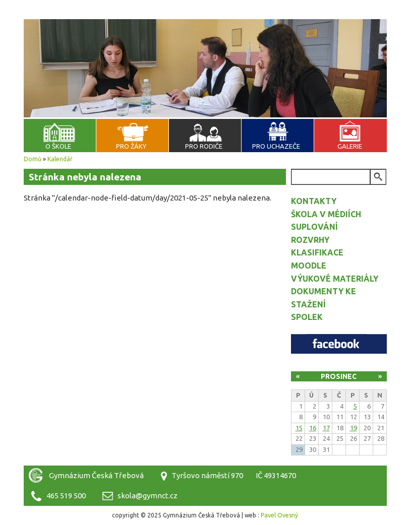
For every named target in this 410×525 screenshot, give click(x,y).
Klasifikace (317, 252)
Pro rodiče (203, 146)
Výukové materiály (334, 278)
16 (312, 427)
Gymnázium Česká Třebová (205, 30)
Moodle (308, 265)
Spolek (307, 316)
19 (353, 427)
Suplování (314, 226)
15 (299, 427)
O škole (58, 146)
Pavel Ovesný (279, 515)
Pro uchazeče (276, 146)
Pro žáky (131, 146)
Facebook (339, 344)
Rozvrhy (310, 239)
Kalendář (60, 159)
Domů (32, 159)
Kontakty (313, 201)
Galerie (349, 146)
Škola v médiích (326, 214)
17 (326, 427)
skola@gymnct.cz (148, 495)
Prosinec (339, 376)
